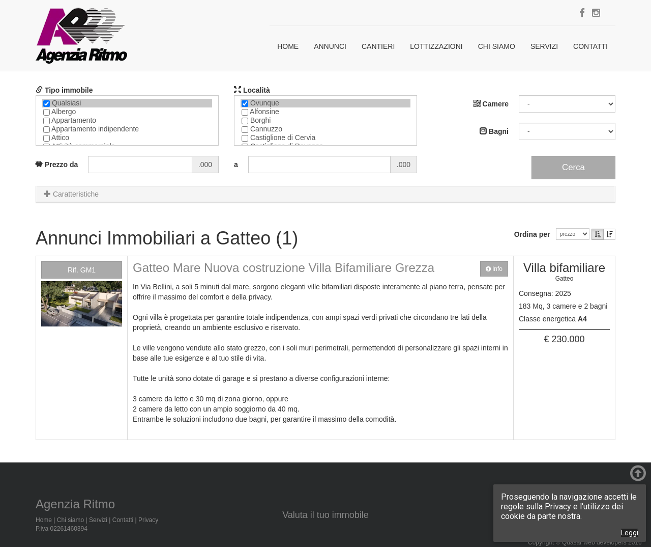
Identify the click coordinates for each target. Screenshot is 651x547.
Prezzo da (57, 164)
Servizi (544, 46)
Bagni (494, 131)
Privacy (148, 520)
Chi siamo (496, 46)
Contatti (590, 46)
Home (288, 46)
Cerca (573, 167)
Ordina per (534, 234)
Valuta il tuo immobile (325, 515)
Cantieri (378, 46)
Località (252, 90)
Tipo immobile (64, 90)
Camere (491, 104)
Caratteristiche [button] (71, 194)
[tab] (325, 194)
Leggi (629, 533)
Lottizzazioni (436, 46)
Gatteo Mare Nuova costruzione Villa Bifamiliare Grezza (283, 268)
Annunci (330, 46)
